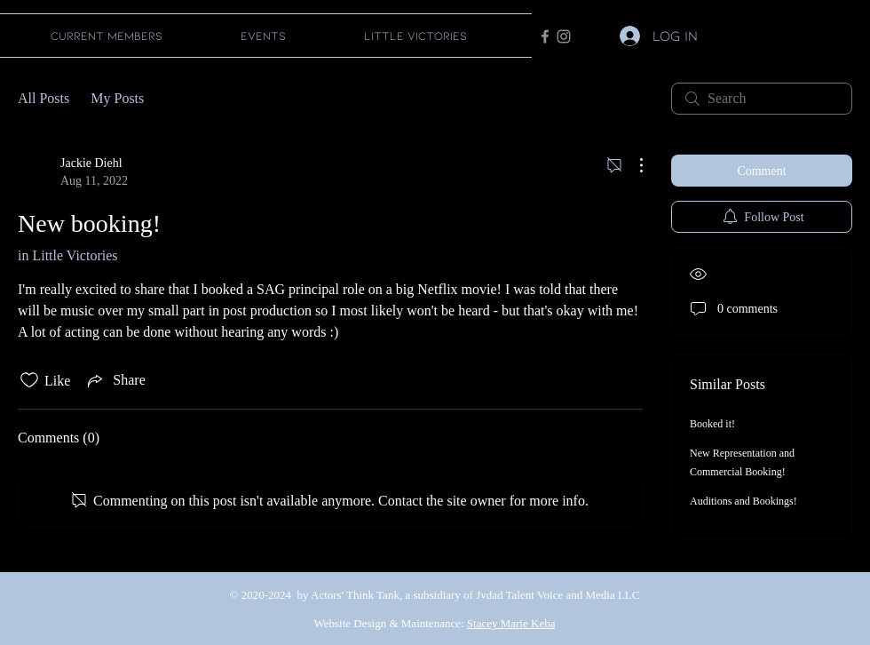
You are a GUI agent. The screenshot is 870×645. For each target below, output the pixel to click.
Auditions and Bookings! (743, 501)
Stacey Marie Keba (511, 623)
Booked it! (712, 424)
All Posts (43, 98)
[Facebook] (545, 36)
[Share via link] (114, 380)
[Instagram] (564, 36)
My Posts (117, 98)
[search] (761, 99)
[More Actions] (632, 165)
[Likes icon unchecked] (29, 380)
